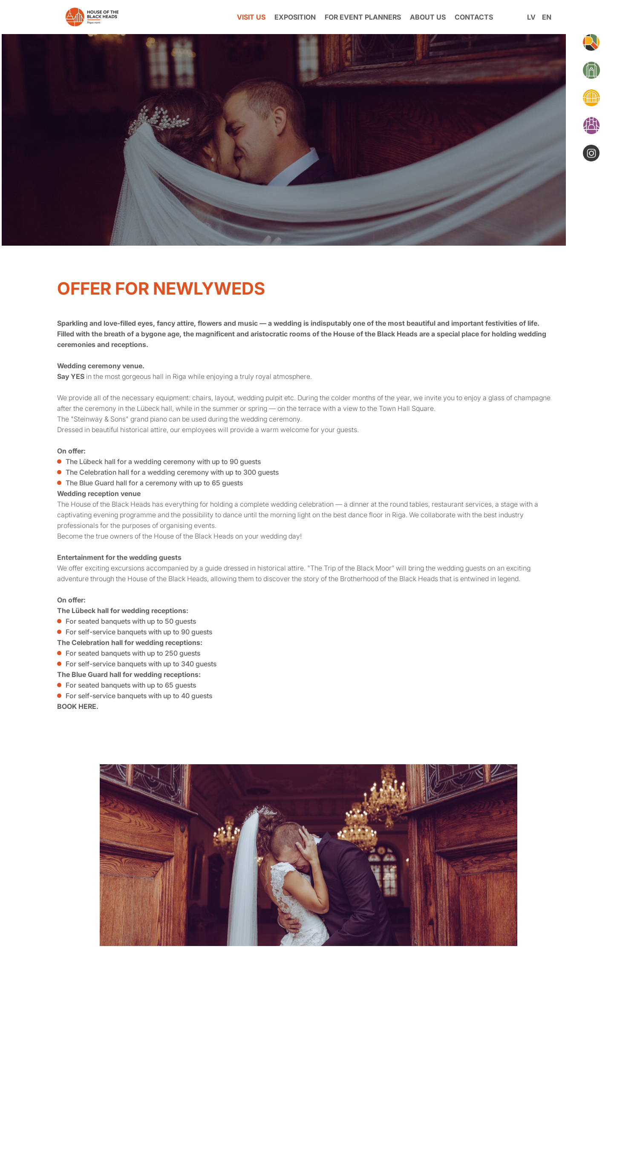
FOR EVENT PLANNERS (363, 17)
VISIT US (251, 17)
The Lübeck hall (83, 610)
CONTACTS (474, 17)
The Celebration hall (90, 642)
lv (531, 17)
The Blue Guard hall (89, 674)
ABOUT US (428, 17)
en (546, 17)
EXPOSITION (295, 17)
